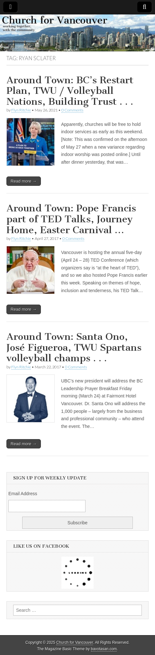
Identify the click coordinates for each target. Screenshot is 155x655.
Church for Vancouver (74, 642)
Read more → (24, 181)
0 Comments (72, 110)
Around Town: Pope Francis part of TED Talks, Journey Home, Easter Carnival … (71, 218)
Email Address (22, 493)
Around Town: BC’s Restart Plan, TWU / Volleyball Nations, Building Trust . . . (69, 90)
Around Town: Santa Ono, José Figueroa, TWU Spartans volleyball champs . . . (73, 347)
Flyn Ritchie (21, 110)
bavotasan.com (104, 649)
